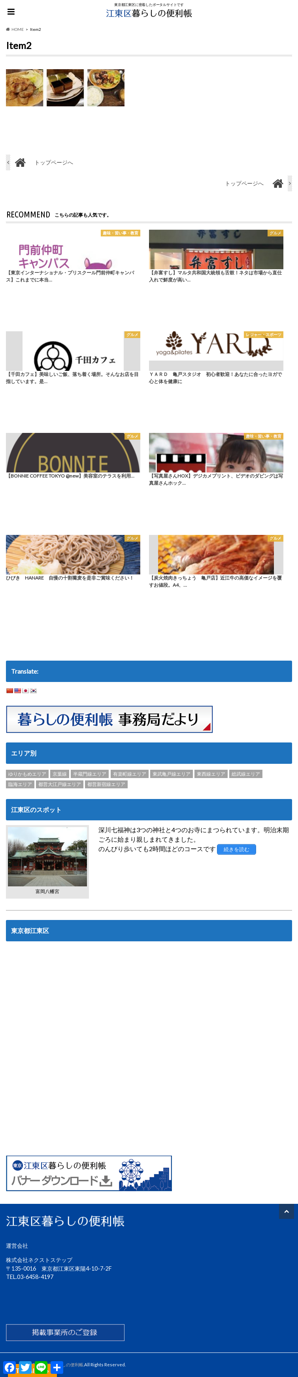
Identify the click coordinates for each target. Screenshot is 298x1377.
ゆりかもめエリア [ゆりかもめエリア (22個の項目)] (27, 774)
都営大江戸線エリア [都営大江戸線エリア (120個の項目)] (59, 784)
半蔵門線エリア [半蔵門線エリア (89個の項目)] (89, 774)
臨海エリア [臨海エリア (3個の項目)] (20, 784)
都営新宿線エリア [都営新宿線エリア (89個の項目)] (106, 784)
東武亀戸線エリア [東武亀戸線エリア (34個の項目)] (171, 774)
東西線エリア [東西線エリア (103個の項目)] (211, 774)
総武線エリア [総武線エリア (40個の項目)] (246, 774)
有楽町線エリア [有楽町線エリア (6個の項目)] (129, 774)
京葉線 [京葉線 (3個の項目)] (60, 774)
